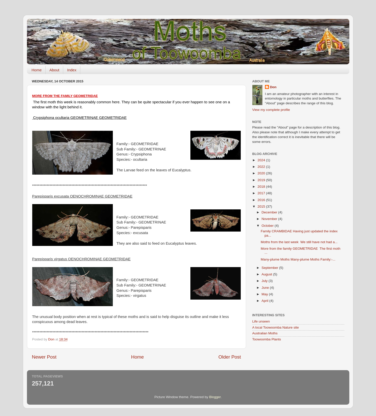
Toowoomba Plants (266, 339)
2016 (261, 200)
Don (273, 87)
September (270, 268)
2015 (261, 206)
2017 (261, 193)
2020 (261, 173)
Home (36, 70)
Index (71, 70)
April (265, 301)
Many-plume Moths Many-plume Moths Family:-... (298, 259)
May (265, 294)
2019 (261, 180)
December (270, 212)
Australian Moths (265, 333)
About (54, 70)
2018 (261, 186)
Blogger (215, 397)
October (268, 226)
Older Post (229, 357)
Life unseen (261, 321)
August (267, 274)
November (270, 219)
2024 (261, 160)
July (265, 281)
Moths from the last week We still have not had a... (299, 242)
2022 (261, 167)
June (266, 288)
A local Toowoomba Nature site (275, 327)
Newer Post (44, 357)
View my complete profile (271, 110)
